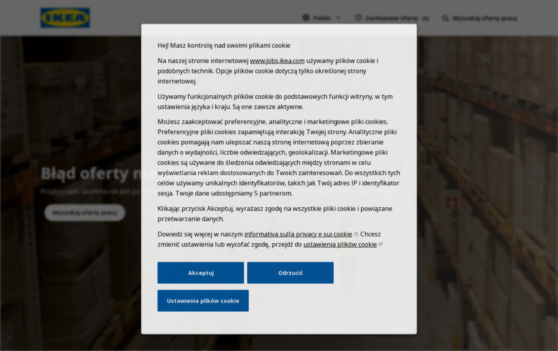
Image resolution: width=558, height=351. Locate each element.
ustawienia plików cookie (337, 258)
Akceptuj (205, 284)
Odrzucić (290, 284)
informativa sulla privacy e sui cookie (297, 248)
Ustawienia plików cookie (207, 310)
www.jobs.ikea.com (277, 84)
